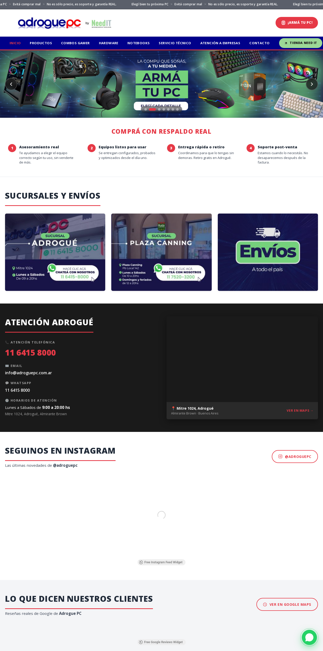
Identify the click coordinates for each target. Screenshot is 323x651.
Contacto (259, 43)
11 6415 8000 (30, 352)
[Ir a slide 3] (159, 109)
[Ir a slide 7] (177, 109)
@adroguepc (294, 456)
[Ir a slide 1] (145, 109)
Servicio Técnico (175, 43)
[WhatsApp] (309, 637)
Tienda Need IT (300, 43)
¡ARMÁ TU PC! (296, 22)
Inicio (15, 43)
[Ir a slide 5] (168, 109)
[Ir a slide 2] (152, 109)
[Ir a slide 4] (164, 109)
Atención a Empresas (220, 43)
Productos (41, 43)
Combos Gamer (75, 43)
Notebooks (138, 43)
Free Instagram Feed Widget (160, 562)
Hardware (108, 43)
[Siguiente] (312, 84)
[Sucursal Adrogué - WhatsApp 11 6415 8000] (55, 252)
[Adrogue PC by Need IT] (62, 23)
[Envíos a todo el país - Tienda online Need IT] (268, 252)
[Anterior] (11, 84)
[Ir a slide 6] (173, 109)
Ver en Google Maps (287, 604)
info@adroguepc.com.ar (28, 373)
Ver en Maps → (300, 410)
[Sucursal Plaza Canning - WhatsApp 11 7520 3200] (161, 252)
